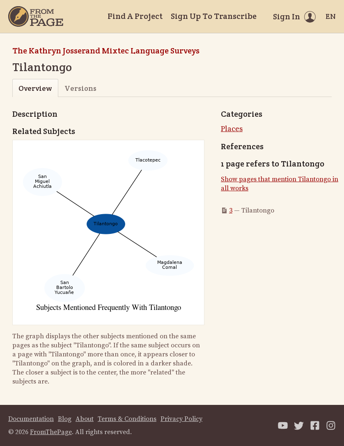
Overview (35, 88)
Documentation (31, 419)
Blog (64, 419)
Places (232, 129)
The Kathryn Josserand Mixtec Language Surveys (106, 50)
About (85, 419)
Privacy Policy (181, 419)
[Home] (35, 16)
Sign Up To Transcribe (214, 16)
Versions (80, 88)
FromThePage (51, 432)
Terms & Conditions (127, 419)
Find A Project (135, 16)
